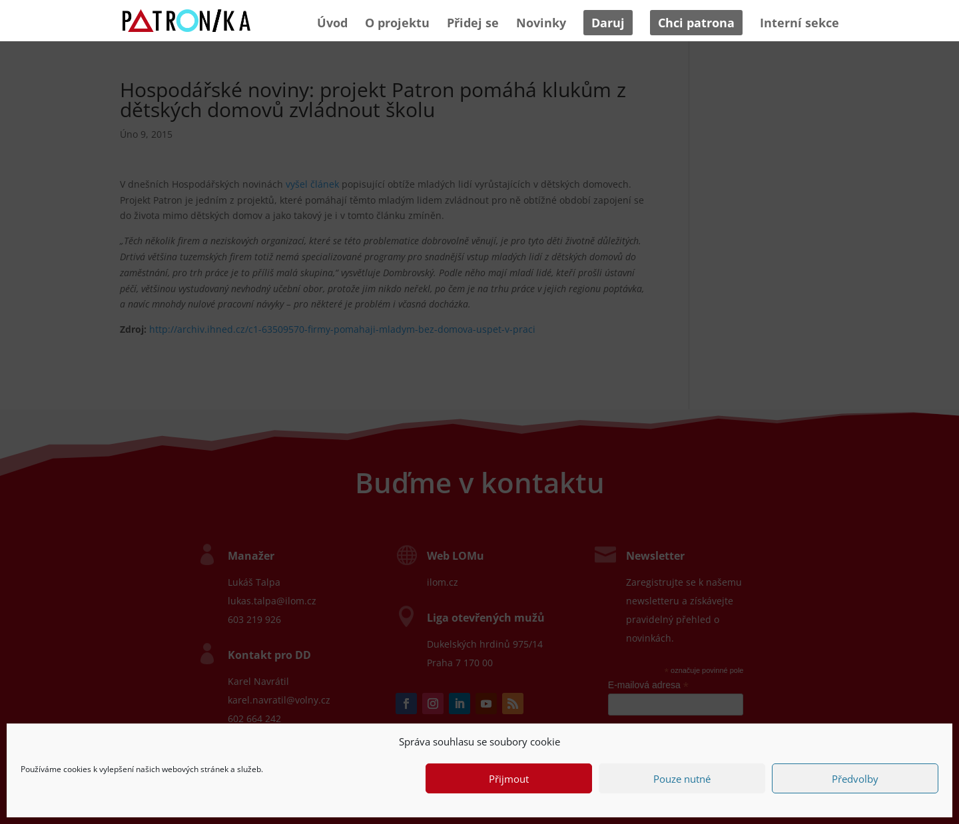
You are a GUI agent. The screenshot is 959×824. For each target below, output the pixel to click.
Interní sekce (799, 24)
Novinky (541, 24)
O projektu (397, 24)
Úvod (332, 24)
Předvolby (855, 778)
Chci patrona (696, 23)
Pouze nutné (682, 778)
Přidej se (473, 24)
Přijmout (509, 778)
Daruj (608, 23)
